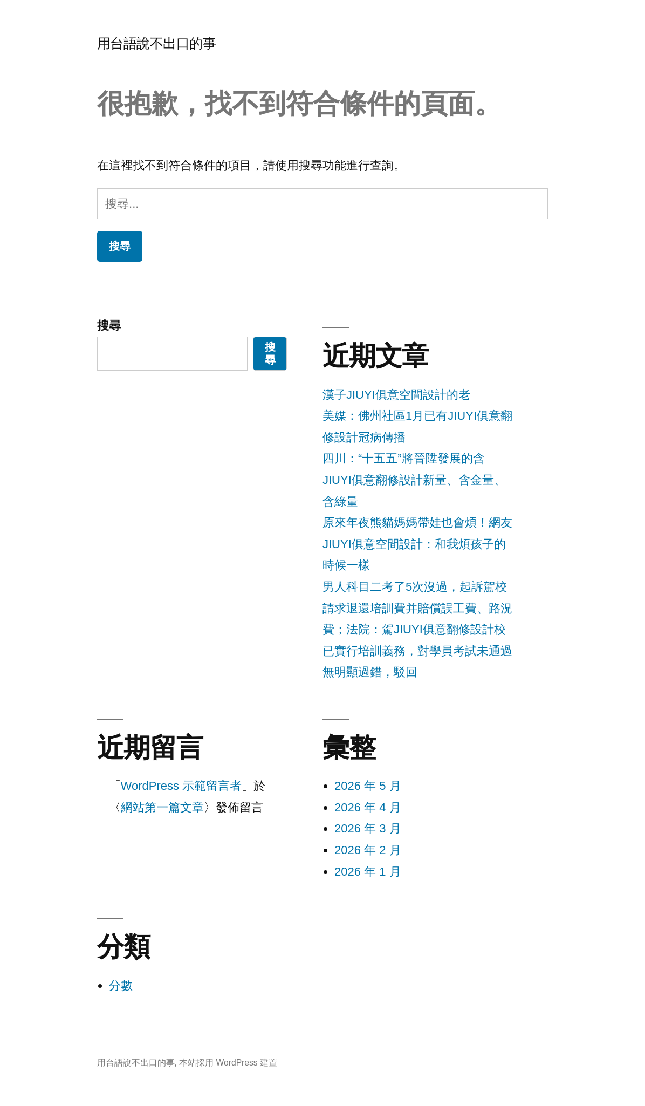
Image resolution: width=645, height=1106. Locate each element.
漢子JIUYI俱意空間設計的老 (396, 394)
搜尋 (109, 325)
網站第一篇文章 (162, 807)
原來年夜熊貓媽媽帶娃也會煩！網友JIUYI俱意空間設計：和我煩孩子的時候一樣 (417, 544)
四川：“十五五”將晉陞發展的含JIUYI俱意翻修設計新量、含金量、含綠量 (414, 480)
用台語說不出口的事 (156, 43)
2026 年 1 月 (367, 871)
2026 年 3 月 (367, 828)
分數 (121, 985)
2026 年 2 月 (367, 850)
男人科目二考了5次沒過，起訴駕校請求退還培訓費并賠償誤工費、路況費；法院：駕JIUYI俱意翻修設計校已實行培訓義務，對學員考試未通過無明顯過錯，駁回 (417, 629)
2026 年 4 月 (367, 807)
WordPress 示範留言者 (181, 786)
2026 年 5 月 (367, 786)
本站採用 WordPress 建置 (228, 1062)
